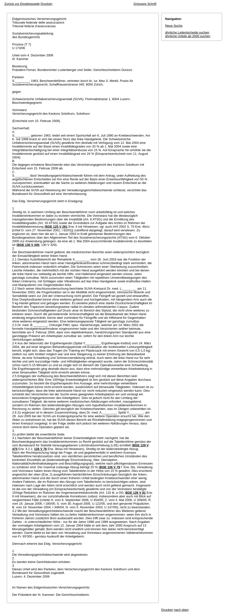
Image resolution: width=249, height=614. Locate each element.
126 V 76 (40, 449)
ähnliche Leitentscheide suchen (187, 32)
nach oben (181, 610)
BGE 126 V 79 (110, 467)
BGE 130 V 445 (28, 245)
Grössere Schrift (144, 4)
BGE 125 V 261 (56, 226)
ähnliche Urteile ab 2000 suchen (187, 36)
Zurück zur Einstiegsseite (22, 4)
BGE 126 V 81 (135, 492)
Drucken (46, 4)
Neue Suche (174, 25)
